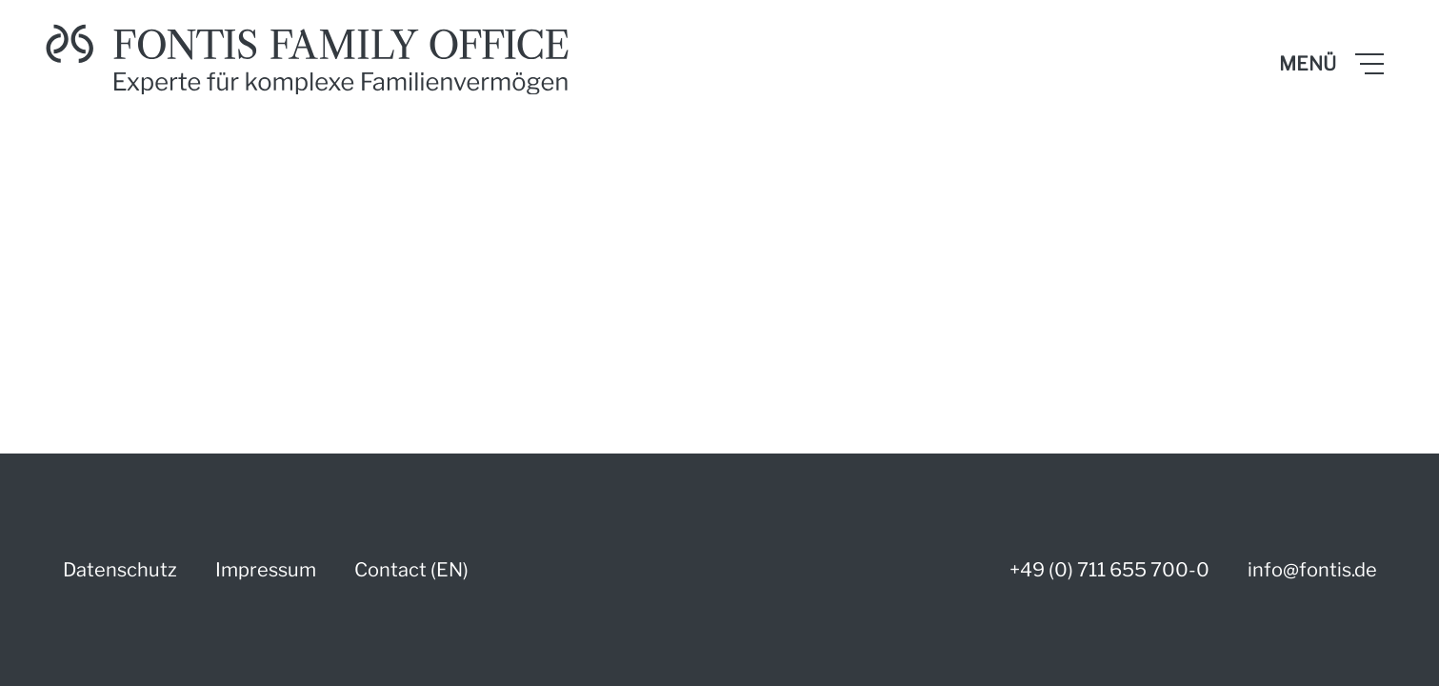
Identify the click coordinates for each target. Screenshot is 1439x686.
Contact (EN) (411, 569)
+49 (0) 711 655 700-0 (1109, 569)
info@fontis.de (1312, 569)
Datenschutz (120, 569)
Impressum (265, 569)
